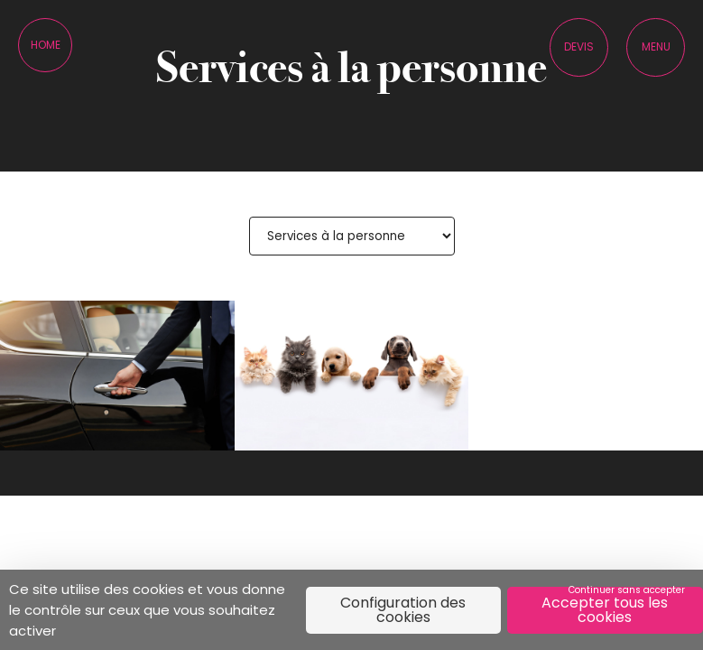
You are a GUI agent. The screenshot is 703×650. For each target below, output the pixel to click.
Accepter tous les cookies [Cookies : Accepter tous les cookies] (604, 609)
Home (45, 44)
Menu (656, 46)
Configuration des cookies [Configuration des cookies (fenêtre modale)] (403, 609)
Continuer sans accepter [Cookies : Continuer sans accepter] (627, 590)
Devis (579, 46)
